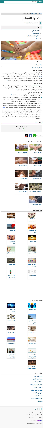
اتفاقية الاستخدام (38, 415)
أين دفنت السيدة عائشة (36, 399)
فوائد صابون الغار (38, 376)
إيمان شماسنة (27, 22)
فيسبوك (30, 135)
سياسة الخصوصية (29, 415)
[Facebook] (41, 409)
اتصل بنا (40, 412)
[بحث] (36, 2)
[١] (7, 80)
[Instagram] (36, 409)
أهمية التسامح (35, 86)
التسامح (40, 77)
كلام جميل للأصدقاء (37, 393)
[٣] (11, 94)
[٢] (16, 89)
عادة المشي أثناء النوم (37, 382)
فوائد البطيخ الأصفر (37, 379)
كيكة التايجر (39, 401)
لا (19, 130)
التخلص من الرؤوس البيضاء (36, 385)
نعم (23, 130)
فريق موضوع (30, 417)
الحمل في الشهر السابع (36, 390)
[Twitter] (38, 409)
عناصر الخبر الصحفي (38, 387)
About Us (40, 417)
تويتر (26, 135)
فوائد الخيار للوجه (38, 396)
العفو (4, 107)
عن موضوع (31, 412)
